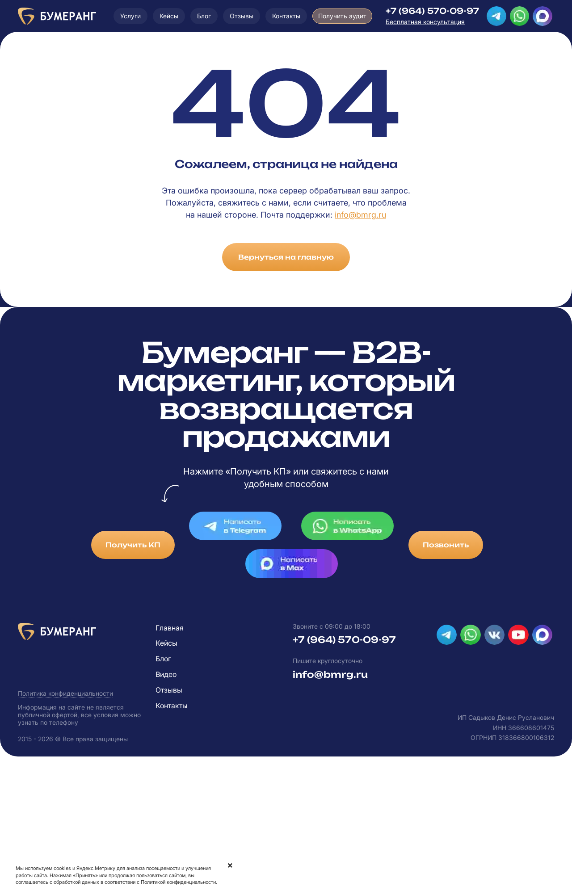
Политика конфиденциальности (65, 693)
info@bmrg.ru (360, 214)
